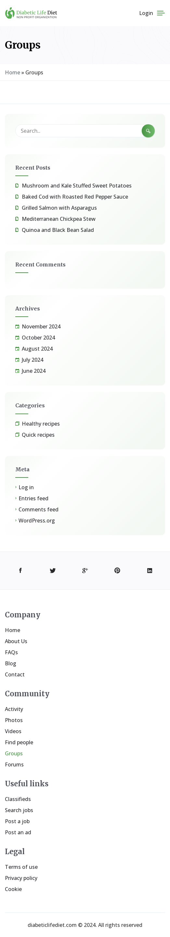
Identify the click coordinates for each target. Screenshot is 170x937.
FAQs (11, 652)
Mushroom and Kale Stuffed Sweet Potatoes (77, 185)
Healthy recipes (41, 423)
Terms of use (21, 866)
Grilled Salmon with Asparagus (59, 207)
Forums (14, 764)
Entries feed (33, 498)
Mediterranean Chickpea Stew (59, 218)
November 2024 (41, 326)
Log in (26, 487)
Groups (14, 753)
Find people (19, 742)
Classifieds (18, 799)
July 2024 (32, 359)
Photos (14, 720)
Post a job (17, 821)
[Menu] (161, 13)
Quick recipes (38, 434)
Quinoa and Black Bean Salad (58, 230)
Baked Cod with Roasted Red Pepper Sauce (75, 196)
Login (146, 13)
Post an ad (18, 832)
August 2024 (37, 348)
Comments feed (39, 509)
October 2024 (38, 337)
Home (12, 72)
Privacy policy (21, 878)
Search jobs (19, 810)
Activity (14, 709)
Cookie (13, 889)
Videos (13, 731)
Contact (15, 674)
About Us (16, 641)
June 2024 (34, 370)
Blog (10, 663)
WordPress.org (37, 520)
